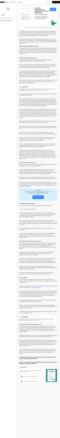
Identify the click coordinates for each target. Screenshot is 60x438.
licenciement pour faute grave (32, 320)
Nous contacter (56, 2)
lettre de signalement (36, 287)
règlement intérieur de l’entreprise (47, 293)
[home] (2, 2)
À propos (21, 2)
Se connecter (48, 2)
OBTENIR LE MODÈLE (53, 9)
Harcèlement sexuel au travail (6, 20)
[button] (8, 2)
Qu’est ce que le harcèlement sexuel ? (7, 17)
